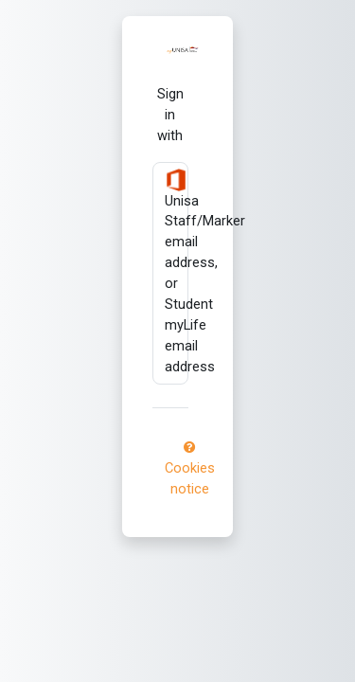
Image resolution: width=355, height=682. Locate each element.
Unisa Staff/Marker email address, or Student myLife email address (176, 272)
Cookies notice (190, 468)
